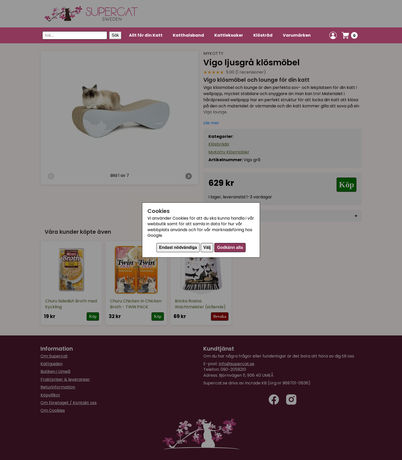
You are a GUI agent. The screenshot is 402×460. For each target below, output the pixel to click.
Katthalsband (188, 35)
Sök (115, 35)
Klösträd (263, 35)
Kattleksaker (228, 35)
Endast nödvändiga (178, 247)
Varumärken (297, 35)
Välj (206, 247)
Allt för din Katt (146, 35)
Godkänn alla (230, 247)
